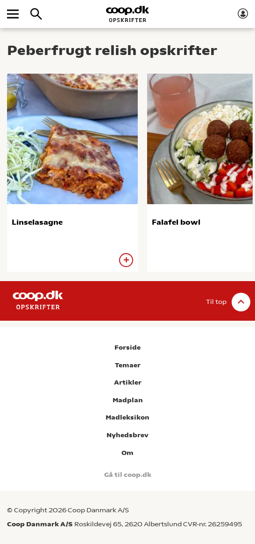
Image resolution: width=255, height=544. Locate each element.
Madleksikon (127, 417)
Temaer (128, 365)
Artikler (128, 382)
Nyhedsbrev (127, 435)
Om (127, 453)
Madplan (128, 400)
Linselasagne (37, 222)
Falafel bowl (176, 222)
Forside (127, 347)
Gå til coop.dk (127, 475)
